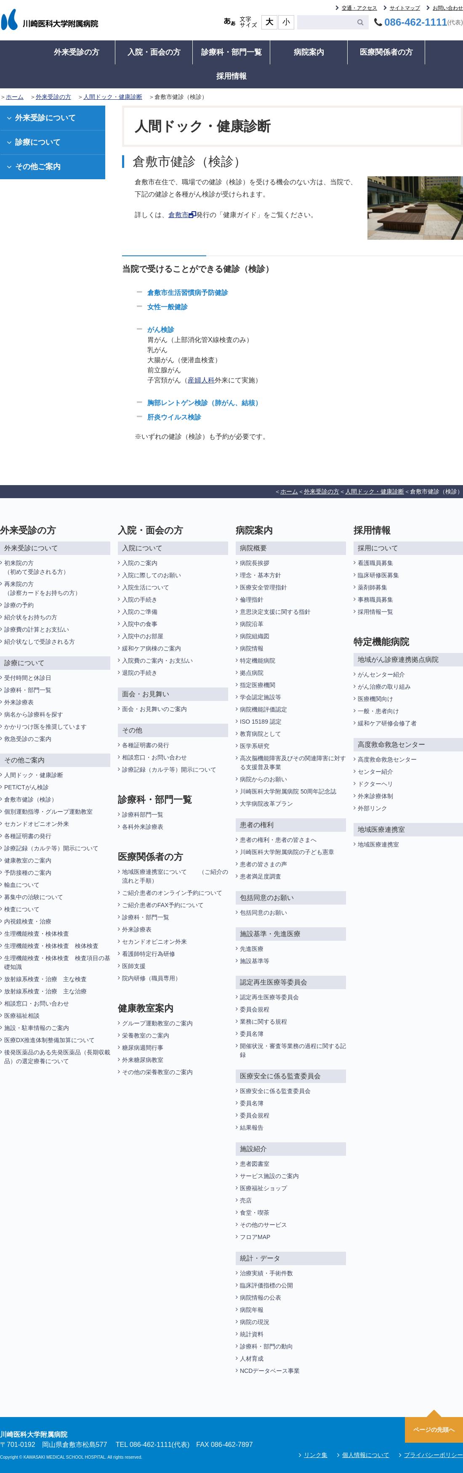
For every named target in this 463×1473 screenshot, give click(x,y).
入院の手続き (139, 599)
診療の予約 (19, 605)
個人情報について (365, 1455)
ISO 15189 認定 (261, 721)
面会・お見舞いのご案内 (154, 709)
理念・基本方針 (260, 575)
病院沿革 (251, 624)
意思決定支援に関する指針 (275, 611)
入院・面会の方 (154, 52)
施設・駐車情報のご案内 (36, 1027)
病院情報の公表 (260, 1297)
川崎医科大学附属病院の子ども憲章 (287, 852)
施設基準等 (254, 961)
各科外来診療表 (142, 826)
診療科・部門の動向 (266, 1346)
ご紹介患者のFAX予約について (163, 905)
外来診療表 (19, 702)
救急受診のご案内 (27, 738)
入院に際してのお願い (151, 575)
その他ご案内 (34, 166)
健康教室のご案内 (27, 860)
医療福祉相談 (22, 1015)
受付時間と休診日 (27, 677)
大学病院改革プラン (266, 803)
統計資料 (251, 1334)
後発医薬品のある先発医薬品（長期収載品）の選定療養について (57, 1056)
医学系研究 (254, 746)
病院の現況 (254, 1322)
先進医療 (251, 948)
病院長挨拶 (254, 563)
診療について (34, 142)
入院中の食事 (139, 624)
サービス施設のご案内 (269, 1176)
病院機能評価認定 (263, 709)
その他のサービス (263, 1224)
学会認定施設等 (260, 697)
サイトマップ (405, 8)
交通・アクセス (359, 8)
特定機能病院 (257, 660)
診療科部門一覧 (142, 814)
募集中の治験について (33, 897)
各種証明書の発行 (27, 836)
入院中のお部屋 (142, 636)
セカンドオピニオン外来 (36, 823)
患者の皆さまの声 (263, 864)
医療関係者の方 (386, 52)
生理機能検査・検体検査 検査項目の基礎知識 (57, 962)
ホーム (15, 96)
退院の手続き (139, 672)
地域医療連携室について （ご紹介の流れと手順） (175, 876)
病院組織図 (254, 636)
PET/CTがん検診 (26, 787)
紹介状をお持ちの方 (30, 617)
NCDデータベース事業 (270, 1370)
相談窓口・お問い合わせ (36, 1003)
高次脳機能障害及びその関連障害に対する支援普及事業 (293, 762)
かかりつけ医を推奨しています (45, 726)
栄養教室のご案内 (145, 1035)
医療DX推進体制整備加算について (49, 1040)
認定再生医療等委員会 (269, 997)
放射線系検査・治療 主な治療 (45, 991)
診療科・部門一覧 (231, 52)
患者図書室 (254, 1163)
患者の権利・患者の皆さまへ (278, 839)
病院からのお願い (263, 779)
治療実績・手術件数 (266, 1273)
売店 (246, 1200)
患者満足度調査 (260, 876)
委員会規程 (254, 1009)
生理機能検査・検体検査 (36, 933)
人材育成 (251, 1358)
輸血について (22, 884)
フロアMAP (255, 1237)
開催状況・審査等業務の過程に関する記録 (293, 1050)
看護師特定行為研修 (148, 953)
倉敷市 (182, 214)
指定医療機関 (257, 685)
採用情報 (231, 76)
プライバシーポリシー (433, 1455)
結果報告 (251, 1127)
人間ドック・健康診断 (112, 96)
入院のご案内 (139, 563)
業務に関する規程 (263, 1021)
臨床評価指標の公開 (266, 1285)
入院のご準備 (139, 611)
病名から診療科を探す (33, 714)
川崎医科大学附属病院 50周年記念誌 (288, 791)
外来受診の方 (76, 52)
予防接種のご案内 (27, 872)
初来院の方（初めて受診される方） (36, 567)
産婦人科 (201, 380)
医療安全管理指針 (263, 587)
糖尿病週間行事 (142, 1047)
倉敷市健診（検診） (30, 799)
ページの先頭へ (434, 1429)
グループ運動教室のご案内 (157, 1023)
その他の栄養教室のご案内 (157, 1072)
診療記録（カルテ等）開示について (51, 848)
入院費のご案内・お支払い (157, 660)
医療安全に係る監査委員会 (275, 1091)
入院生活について (145, 587)
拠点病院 (251, 672)
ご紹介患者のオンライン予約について (172, 892)
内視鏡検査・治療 (27, 921)
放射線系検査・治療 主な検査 (45, 979)
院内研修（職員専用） (151, 978)
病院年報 (251, 1309)
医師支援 (134, 966)
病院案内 (309, 52)
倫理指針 (251, 599)
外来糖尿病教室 (142, 1059)
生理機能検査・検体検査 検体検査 (52, 945)
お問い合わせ (448, 8)
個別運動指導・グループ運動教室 (48, 811)
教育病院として (260, 733)
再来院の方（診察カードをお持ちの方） (42, 588)
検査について (22, 909)
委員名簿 (251, 1033)
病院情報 (251, 648)
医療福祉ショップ (263, 1188)
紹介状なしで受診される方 (39, 641)
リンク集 (315, 1455)
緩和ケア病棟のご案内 (151, 648)
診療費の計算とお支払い (36, 629)
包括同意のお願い (263, 912)
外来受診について (41, 118)
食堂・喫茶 (254, 1212)
